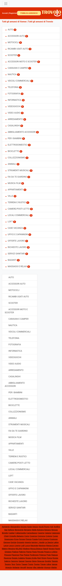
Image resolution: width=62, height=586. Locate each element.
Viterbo (54, 567)
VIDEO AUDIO (12, 113)
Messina (11, 549)
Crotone (49, 536)
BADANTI (10, 260)
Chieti (6, 536)
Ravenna (7, 558)
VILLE (9, 196)
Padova (15, 552)
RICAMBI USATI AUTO (16, 49)
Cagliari (12, 533)
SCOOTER (11, 55)
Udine (48, 564)
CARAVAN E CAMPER (16, 68)
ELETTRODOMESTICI (16, 145)
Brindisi (5, 533)
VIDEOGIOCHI (13, 106)
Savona (28, 561)
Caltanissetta (20, 533)
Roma (49, 558)
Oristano (8, 552)
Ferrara (22, 539)
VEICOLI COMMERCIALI (17, 81)
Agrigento (6, 527)
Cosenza (33, 536)
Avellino (57, 527)
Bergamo (28, 530)
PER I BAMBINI (13, 138)
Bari (6, 530)
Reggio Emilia (31, 558)
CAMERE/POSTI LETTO (17, 209)
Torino (18, 564)
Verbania (16, 567)
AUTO (9, 29)
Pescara (7, 555)
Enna (16, 539)
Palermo (22, 552)
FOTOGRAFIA (12, 93)
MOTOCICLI (12, 42)
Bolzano (47, 530)
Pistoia (26, 555)
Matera (5, 549)
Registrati (13, 13)
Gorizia (13, 542)
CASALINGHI (12, 125)
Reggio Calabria (18, 558)
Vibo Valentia (38, 567)
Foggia (35, 539)
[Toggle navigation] (5, 3)
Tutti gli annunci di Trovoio (40, 21)
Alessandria (15, 527)
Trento (30, 564)
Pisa (21, 555)
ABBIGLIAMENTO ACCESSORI (20, 132)
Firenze (29, 539)
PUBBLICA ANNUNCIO (29, 13)
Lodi (22, 545)
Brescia (55, 530)
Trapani (24, 564)
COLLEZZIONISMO (15, 157)
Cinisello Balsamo (16, 536)
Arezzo (35, 527)
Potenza (42, 555)
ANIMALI (10, 164)
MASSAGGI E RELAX (16, 266)
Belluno (11, 530)
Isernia (34, 542)
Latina (55, 542)
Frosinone (53, 539)
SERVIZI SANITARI (15, 253)
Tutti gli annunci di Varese (14, 21)
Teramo (8, 564)
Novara (52, 549)
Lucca (27, 545)
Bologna (40, 530)
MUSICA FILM (13, 183)
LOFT (9, 221)
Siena (34, 561)
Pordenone (34, 555)
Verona (29, 567)
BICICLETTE (12, 151)
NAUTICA (11, 74)
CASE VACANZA (14, 228)
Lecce (6, 545)
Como (26, 536)
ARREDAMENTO (14, 119)
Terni (13, 564)
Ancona (23, 527)
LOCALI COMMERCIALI (17, 215)
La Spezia (49, 542)
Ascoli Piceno (44, 527)
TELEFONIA (11, 87)
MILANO (19, 549)
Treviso (37, 564)
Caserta (41, 533)
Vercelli (23, 567)
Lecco (11, 545)
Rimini (44, 558)
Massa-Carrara (52, 545)
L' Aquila (40, 542)
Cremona (41, 536)
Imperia (28, 542)
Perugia (40, 552)
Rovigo (55, 558)
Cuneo (55, 536)
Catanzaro (56, 533)
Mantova (42, 545)
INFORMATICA (13, 100)
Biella (34, 530)
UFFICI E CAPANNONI (16, 234)
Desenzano (9, 539)
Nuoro (57, 549)
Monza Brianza (36, 549)
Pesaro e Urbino (50, 552)
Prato (49, 555)
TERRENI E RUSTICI (15, 202)
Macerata (34, 545)
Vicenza (47, 567)
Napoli (45, 549)
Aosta (29, 527)
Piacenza (15, 555)
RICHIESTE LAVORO (15, 247)
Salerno (7, 561)
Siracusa (40, 561)
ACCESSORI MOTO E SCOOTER (21, 61)
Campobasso (31, 533)
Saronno (14, 561)
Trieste (43, 564)
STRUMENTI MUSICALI (17, 170)
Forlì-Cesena (43, 539)
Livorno (17, 545)
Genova (7, 542)
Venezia (8, 567)
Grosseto (20, 542)
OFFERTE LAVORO (15, 241)
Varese (54, 564)
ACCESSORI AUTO (15, 36)
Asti (51, 527)
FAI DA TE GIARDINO (16, 177)
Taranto (55, 561)
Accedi (5, 13)
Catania (48, 533)
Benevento (19, 530)
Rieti (39, 558)
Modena (26, 549)
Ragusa (54, 555)
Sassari (21, 561)
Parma (29, 552)
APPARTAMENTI (14, 189)
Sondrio (48, 561)
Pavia (34, 552)
